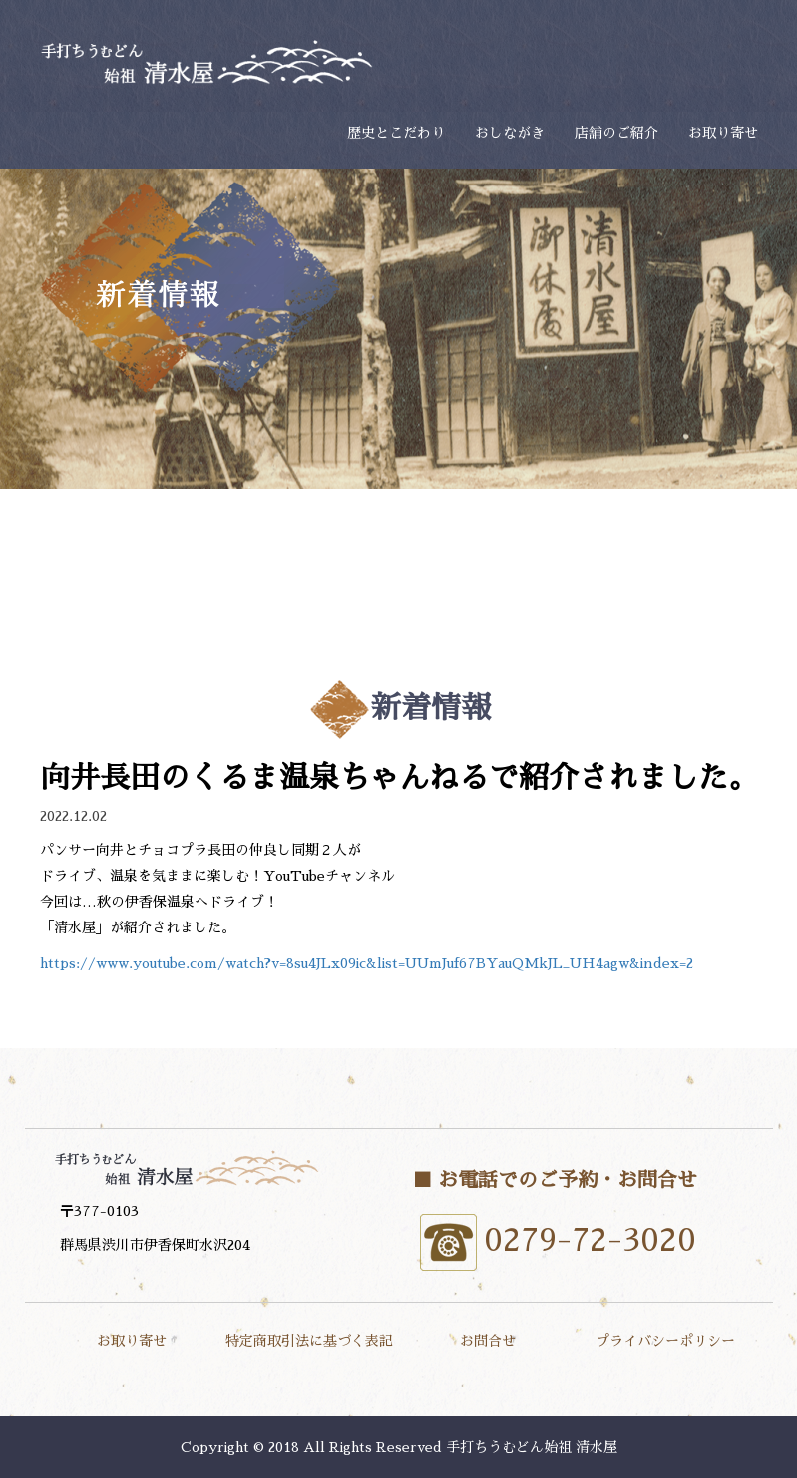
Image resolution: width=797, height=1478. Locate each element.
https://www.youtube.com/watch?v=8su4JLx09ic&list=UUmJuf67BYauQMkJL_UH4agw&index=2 (366, 963)
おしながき (510, 133)
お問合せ (488, 1341)
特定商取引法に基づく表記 (309, 1341)
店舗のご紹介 (616, 133)
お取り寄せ (723, 133)
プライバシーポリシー (665, 1341)
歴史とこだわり (396, 133)
